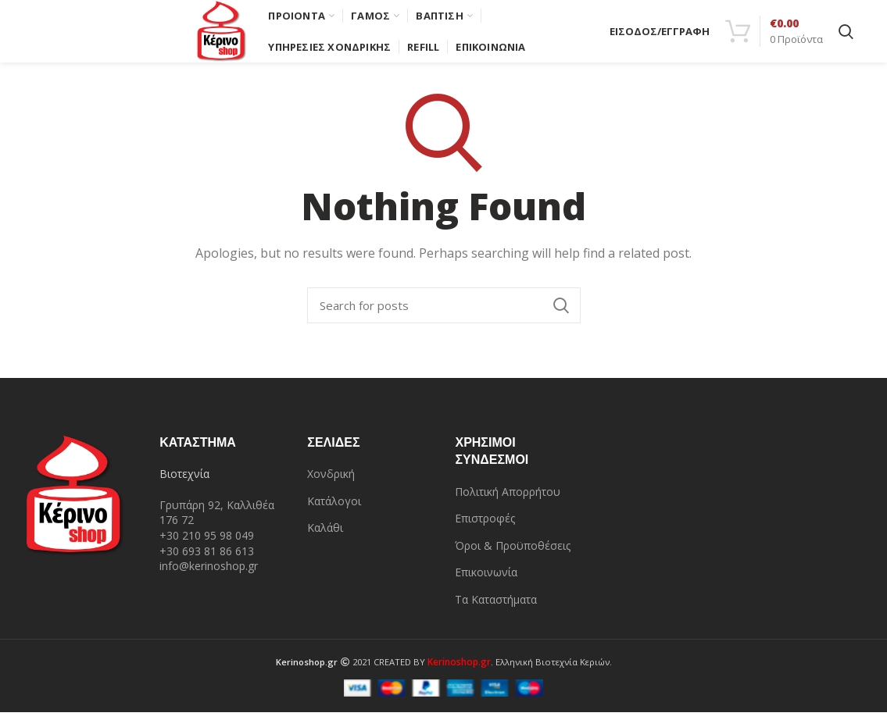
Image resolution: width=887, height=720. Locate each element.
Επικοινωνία (486, 579)
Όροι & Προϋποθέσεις (512, 553)
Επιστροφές (485, 526)
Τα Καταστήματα (496, 607)
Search (561, 313)
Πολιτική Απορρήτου (507, 499)
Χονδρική (331, 481)
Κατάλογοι (334, 508)
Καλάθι (325, 535)
